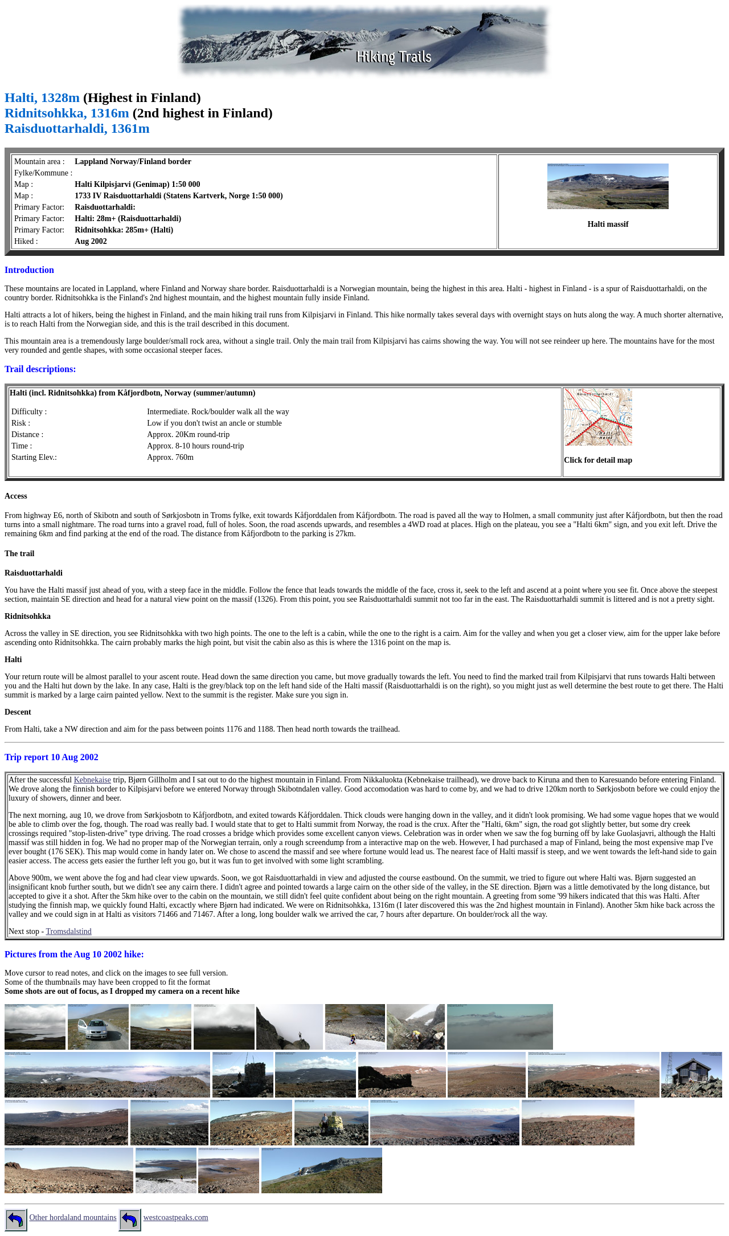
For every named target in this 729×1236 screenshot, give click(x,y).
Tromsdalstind (68, 931)
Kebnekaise (92, 780)
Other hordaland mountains (73, 1217)
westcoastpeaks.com (176, 1217)
